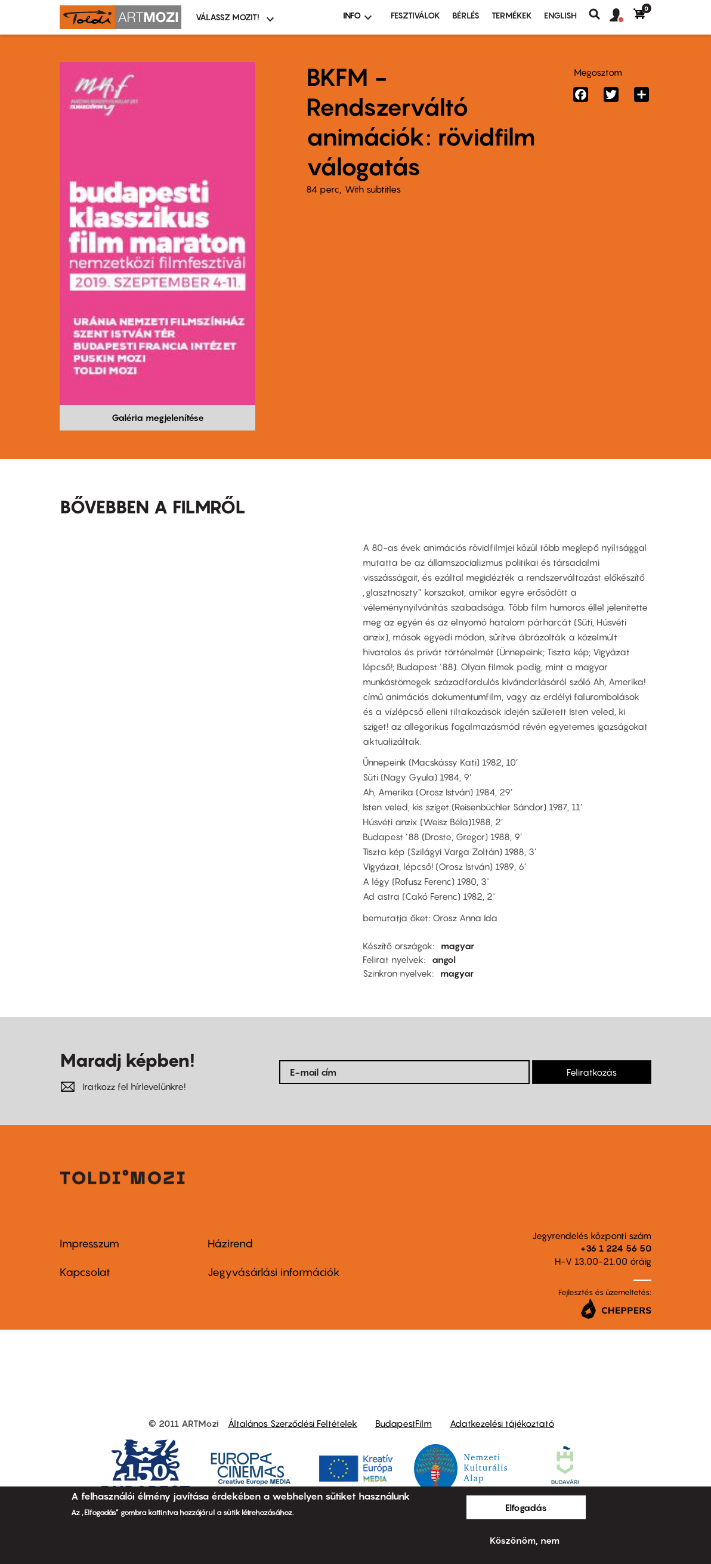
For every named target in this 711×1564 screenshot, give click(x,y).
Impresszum (89, 1243)
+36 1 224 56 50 (615, 1248)
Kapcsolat (85, 1272)
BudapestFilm (403, 1423)
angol (444, 959)
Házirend (230, 1243)
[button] (621, 15)
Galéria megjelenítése (158, 417)
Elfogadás (526, 1507)
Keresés (599, 14)
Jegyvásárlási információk (274, 1272)
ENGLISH (560, 15)
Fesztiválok (415, 15)
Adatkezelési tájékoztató (502, 1423)
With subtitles (373, 189)
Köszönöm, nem (524, 1540)
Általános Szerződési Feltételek (292, 1423)
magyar (457, 945)
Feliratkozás (592, 1072)
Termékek (511, 15)
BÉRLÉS (466, 15)
